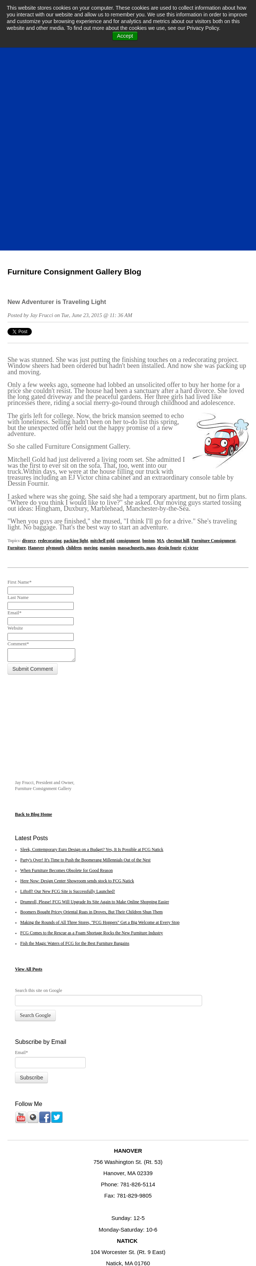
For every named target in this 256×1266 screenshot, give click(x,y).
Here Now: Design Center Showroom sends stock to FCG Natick (77, 705)
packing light (76, 344)
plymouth (55, 351)
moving (91, 351)
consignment (128, 344)
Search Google (35, 840)
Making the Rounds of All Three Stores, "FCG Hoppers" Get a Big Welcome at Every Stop (100, 747)
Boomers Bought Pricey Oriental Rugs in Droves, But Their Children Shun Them (91, 736)
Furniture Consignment (213, 344)
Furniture (16, 351)
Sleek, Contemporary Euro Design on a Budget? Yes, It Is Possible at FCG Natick (91, 674)
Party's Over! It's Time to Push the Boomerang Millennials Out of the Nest (85, 684)
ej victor (190, 351)
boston (148, 344)
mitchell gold (102, 344)
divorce (29, 344)
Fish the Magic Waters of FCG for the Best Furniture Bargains (74, 768)
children (74, 351)
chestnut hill (177, 344)
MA (160, 344)
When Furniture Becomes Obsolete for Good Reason (66, 695)
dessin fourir (169, 351)
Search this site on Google (38, 815)
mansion (108, 351)
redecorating (49, 344)
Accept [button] (125, 36)
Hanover (36, 351)
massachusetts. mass (137, 351)
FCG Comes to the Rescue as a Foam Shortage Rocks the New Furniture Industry (91, 757)
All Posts (33, 793)
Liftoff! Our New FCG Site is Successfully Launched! (67, 716)
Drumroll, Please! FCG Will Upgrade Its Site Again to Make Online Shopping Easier (94, 726)
